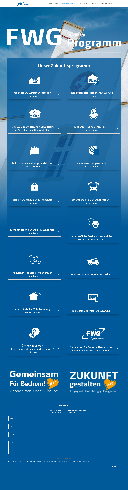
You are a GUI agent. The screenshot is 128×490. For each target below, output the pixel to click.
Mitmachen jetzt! (105, 3)
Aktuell (50, 3)
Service (94, 3)
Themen (56, 3)
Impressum (19, 487)
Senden (115, 466)
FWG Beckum (83, 3)
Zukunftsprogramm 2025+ (69, 3)
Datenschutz (29, 487)
